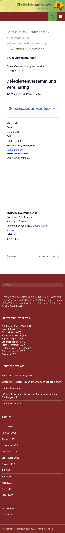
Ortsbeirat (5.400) (11, 332)
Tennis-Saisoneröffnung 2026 (17, 375)
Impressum (8, 508)
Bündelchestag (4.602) (13, 344)
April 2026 (7, 426)
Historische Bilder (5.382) (15, 335)
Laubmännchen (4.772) (14, 341)
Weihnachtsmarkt (11, 403)
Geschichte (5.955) (12, 329)
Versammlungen (15, 149)
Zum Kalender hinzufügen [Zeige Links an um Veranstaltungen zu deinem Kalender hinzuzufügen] (32, 108)
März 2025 (7, 495)
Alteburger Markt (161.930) (16, 325)
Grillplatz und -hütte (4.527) (17, 347)
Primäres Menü (61, 16)
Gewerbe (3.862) (10, 354)
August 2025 (8, 463)
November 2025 (10, 445)
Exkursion (13, 256)
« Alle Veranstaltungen (21, 57)
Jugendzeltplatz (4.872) (14, 338)
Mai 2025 (7, 482)
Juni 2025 (7, 476)
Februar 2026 (9, 432)
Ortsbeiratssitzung (48, 256)
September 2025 (10, 457)
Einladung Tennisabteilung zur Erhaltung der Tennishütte (32, 381)
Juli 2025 (7, 470)
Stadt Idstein (16, 306)
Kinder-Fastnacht (11, 387)
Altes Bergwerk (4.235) (14, 351)
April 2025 (7, 488)
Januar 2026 (8, 438)
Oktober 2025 (9, 451)
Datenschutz (8, 514)
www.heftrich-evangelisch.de (25, 49)
